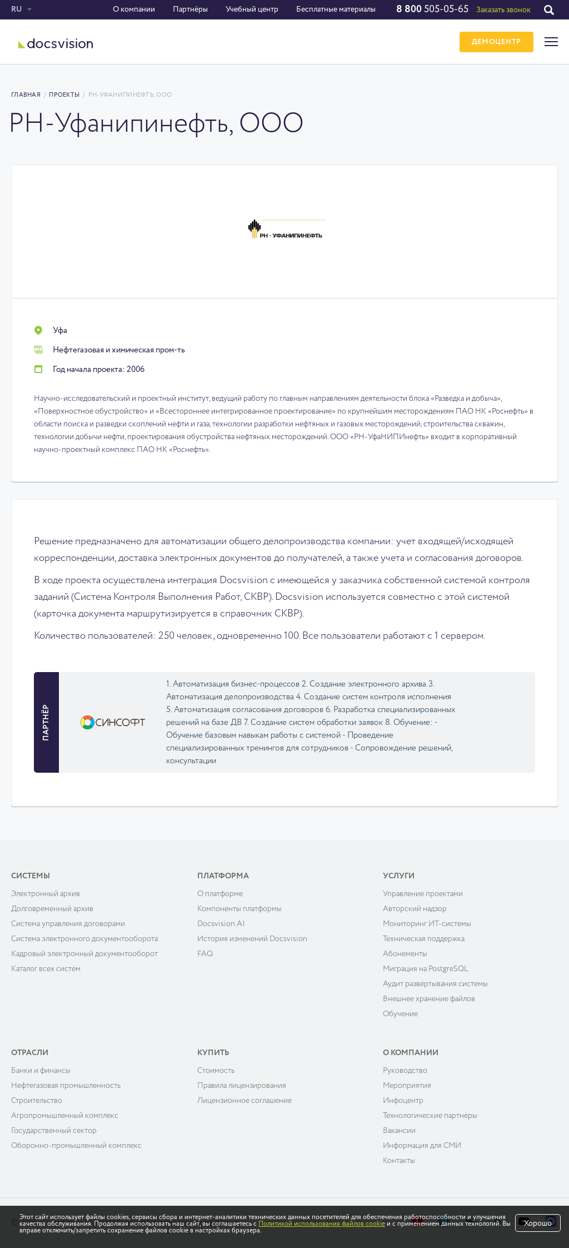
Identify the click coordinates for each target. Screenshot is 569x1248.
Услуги (399, 876)
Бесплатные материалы (336, 9)
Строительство (36, 1101)
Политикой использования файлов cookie (321, 1224)
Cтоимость (215, 1071)
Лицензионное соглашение (244, 1101)
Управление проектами (423, 894)
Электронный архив (45, 894)
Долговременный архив (52, 909)
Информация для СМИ (422, 1146)
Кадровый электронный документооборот (84, 954)
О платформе (220, 894)
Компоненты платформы (239, 909)
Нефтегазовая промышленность (66, 1086)
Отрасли (29, 1053)
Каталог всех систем (46, 969)
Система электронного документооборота (84, 939)
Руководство (405, 1071)
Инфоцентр (403, 1101)
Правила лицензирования (241, 1086)
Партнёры (190, 9)
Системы (30, 876)
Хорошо (538, 1223)
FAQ (205, 954)
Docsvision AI (221, 924)
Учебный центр (252, 9)
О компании (134, 9)
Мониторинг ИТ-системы (427, 924)
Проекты (64, 95)
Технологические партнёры (430, 1116)
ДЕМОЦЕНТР (496, 42)
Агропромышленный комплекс (64, 1116)
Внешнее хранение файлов (429, 999)
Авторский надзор (415, 909)
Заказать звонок (503, 10)
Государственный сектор (54, 1131)
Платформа (223, 876)
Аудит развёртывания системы (435, 984)
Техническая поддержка (424, 939)
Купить (213, 1053)
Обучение (400, 1014)
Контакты (399, 1161)
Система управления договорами (68, 924)
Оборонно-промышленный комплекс (76, 1146)
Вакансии (399, 1131)
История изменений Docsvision (252, 939)
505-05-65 (432, 9)
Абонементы (405, 954)
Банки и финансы (41, 1071)
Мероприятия (407, 1086)
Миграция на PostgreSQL (425, 969)
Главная (26, 95)
